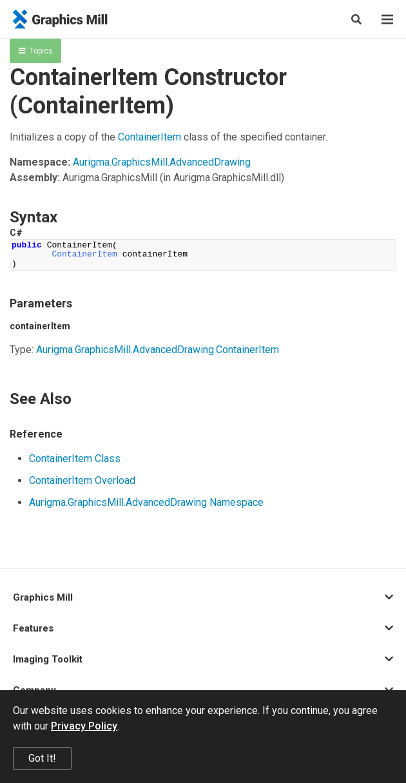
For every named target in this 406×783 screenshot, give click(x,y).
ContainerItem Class (75, 458)
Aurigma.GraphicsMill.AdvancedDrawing (162, 162)
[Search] (356, 19)
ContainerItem (149, 137)
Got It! (42, 758)
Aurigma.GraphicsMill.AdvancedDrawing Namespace (146, 502)
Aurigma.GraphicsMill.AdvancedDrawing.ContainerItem (157, 349)
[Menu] (387, 19)
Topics (36, 50)
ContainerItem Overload (82, 480)
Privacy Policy (84, 726)
